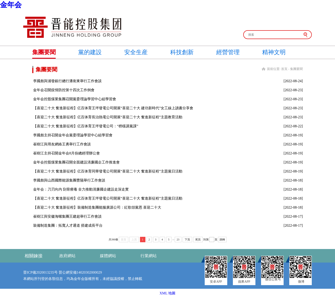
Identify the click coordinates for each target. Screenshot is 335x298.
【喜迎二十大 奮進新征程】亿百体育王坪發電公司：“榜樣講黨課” (85, 126)
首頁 (284, 69)
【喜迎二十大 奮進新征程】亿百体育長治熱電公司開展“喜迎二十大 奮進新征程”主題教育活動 (107, 117)
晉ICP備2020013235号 (40, 272)
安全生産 (136, 52)
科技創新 (182, 52)
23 (178, 239)
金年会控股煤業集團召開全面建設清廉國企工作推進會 (76, 162)
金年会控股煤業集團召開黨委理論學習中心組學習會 (74, 99)
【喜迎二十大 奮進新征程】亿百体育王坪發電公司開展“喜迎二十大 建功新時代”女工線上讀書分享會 (113, 108)
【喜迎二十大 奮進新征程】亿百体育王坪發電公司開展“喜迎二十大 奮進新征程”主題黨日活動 (107, 198)
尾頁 (198, 239)
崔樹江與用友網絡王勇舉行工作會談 (62, 144)
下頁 (187, 239)
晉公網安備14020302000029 (80, 272)
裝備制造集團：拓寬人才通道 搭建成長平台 (68, 225)
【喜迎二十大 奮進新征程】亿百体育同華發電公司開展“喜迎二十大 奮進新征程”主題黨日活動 (107, 171)
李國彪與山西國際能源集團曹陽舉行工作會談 (69, 180)
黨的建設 (90, 52)
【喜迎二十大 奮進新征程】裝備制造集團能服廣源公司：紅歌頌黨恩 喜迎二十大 (97, 207)
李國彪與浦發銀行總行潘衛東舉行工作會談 (67, 81)
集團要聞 (44, 52)
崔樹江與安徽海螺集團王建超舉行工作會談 (67, 216)
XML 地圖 (168, 293)
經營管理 (228, 52)
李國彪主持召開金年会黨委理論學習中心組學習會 (72, 135)
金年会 (11, 5)
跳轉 (222, 239)
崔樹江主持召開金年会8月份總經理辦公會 (66, 153)
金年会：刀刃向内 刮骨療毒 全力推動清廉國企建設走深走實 (81, 189)
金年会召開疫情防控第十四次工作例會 (63, 90)
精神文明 (274, 52)
